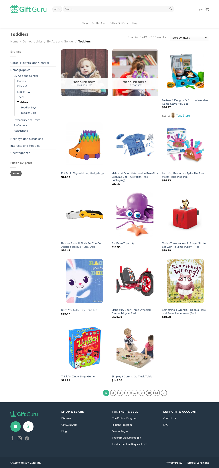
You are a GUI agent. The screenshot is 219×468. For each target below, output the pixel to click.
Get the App (99, 23)
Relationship (21, 130)
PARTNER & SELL (125, 412)
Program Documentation (126, 437)
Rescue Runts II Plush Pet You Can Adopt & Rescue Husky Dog (81, 245)
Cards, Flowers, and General (29, 63)
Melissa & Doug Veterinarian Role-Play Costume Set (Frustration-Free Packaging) (135, 177)
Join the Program (122, 424)
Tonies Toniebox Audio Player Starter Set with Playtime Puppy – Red (184, 245)
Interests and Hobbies (25, 145)
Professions (20, 125)
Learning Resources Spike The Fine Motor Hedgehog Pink (183, 175)
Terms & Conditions (197, 462)
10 (149, 393)
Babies (21, 81)
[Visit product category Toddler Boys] (84, 72)
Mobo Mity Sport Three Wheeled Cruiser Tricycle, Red (131, 311)
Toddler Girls (28, 112)
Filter (16, 173)
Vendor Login (120, 431)
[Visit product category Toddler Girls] (135, 72)
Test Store (183, 115)
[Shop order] (189, 37)
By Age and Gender (60, 41)
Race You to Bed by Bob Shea (79, 310)
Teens (20, 97)
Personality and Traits (27, 120)
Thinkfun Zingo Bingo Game (78, 376)
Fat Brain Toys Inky (123, 243)
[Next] (164, 393)
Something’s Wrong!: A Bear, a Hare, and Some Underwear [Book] (184, 311)
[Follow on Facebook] (12, 438)
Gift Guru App (69, 424)
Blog (134, 23)
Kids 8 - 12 (24, 91)
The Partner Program (124, 418)
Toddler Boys (29, 107)
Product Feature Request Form (129, 444)
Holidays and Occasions (26, 139)
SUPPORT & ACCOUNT (180, 412)
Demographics (33, 41)
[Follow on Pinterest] (27, 438)
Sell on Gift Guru (119, 23)
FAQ (165, 424)
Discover (66, 418)
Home (14, 41)
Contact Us (169, 418)
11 (156, 393)
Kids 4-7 (22, 86)
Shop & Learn (72, 412)
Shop (85, 23)
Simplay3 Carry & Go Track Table (132, 376)
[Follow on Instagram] (20, 438)
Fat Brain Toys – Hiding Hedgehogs (82, 173)
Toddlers (22, 102)
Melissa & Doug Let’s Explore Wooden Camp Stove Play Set (185, 102)
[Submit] (171, 9)
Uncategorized (20, 153)
